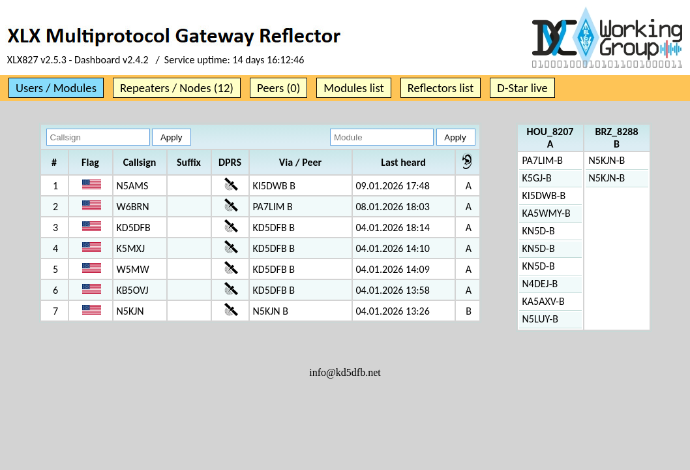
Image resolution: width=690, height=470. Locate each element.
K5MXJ (131, 248)
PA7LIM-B (542, 160)
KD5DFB (134, 227)
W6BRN (133, 206)
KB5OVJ (133, 290)
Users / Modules (56, 87)
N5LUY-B (540, 319)
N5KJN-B (607, 160)
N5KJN (130, 311)
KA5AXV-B (543, 301)
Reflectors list (440, 87)
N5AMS (133, 186)
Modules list (353, 87)
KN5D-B (538, 231)
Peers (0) (278, 87)
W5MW (133, 269)
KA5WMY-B (546, 213)
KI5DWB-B (544, 195)
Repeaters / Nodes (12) (176, 87)
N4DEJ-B (540, 283)
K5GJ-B (537, 178)
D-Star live (522, 87)
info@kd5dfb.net (344, 372)
